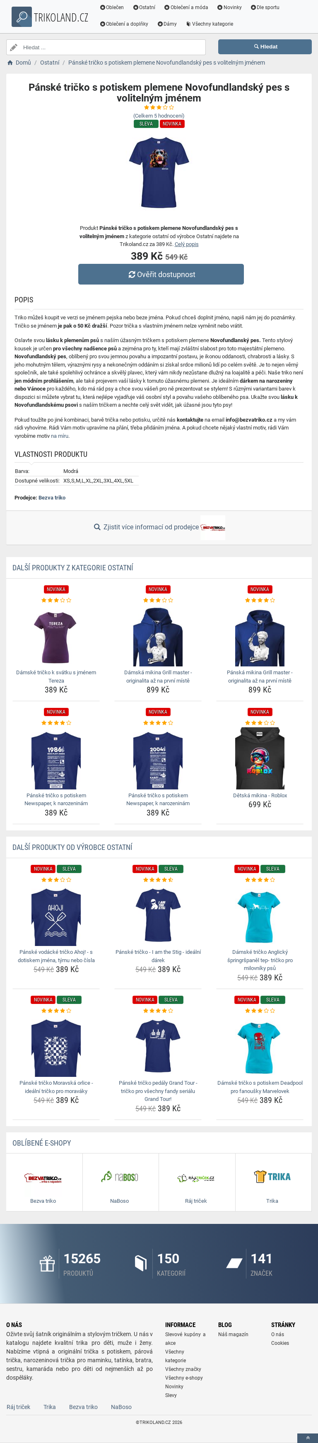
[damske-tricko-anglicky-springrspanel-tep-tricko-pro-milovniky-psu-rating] (260, 880)
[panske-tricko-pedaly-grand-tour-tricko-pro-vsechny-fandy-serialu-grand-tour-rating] (158, 1011)
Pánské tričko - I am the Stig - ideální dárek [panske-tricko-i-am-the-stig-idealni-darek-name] (158, 956)
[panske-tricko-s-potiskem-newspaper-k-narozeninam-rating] (56, 723)
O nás (277, 1334)
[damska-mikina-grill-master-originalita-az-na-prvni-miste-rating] (158, 600)
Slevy (171, 1395)
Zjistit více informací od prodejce (159, 527)
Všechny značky (183, 1369)
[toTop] (307, 1438)
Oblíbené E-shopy (41, 1143)
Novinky (231, 7)
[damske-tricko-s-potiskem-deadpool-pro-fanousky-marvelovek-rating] (260, 1011)
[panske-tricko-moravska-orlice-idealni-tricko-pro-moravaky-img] (56, 1046)
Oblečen (113, 7)
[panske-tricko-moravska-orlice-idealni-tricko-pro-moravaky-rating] (56, 1011)
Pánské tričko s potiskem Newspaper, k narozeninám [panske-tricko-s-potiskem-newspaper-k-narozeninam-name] (56, 799)
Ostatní (146, 7)
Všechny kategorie (212, 24)
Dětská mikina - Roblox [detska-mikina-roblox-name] (260, 795)
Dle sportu (267, 7)
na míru (59, 436)
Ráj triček (18, 1407)
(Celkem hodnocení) (159, 116)
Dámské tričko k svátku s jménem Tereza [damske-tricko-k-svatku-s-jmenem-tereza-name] (56, 676)
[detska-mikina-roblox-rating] (260, 723)
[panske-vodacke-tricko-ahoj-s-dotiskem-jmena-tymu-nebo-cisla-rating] (56, 880)
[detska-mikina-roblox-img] (260, 758)
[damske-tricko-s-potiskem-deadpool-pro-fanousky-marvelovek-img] (260, 1046)
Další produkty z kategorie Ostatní (72, 567)
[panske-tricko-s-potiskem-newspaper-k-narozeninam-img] (56, 758)
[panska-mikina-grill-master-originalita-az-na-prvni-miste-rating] (260, 600)
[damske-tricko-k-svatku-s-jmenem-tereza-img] (56, 635)
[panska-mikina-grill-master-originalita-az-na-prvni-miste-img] (260, 635)
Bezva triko (52, 498)
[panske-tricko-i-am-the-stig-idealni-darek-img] (158, 915)
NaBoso (121, 1407)
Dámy (169, 24)
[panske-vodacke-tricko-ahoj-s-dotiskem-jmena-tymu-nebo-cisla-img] (56, 915)
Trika (49, 1407)
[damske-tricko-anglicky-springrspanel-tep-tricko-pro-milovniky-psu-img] (260, 915)
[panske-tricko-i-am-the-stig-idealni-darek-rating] (158, 880)
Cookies (280, 1343)
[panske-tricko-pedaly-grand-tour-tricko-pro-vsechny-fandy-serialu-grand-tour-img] (158, 1046)
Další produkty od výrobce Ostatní (72, 847)
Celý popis (187, 244)
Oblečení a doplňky (126, 24)
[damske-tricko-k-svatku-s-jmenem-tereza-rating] (56, 600)
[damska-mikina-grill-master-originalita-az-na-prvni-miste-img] (158, 635)
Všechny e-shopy (184, 1378)
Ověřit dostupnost (161, 274)
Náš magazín (233, 1334)
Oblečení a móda (188, 7)
